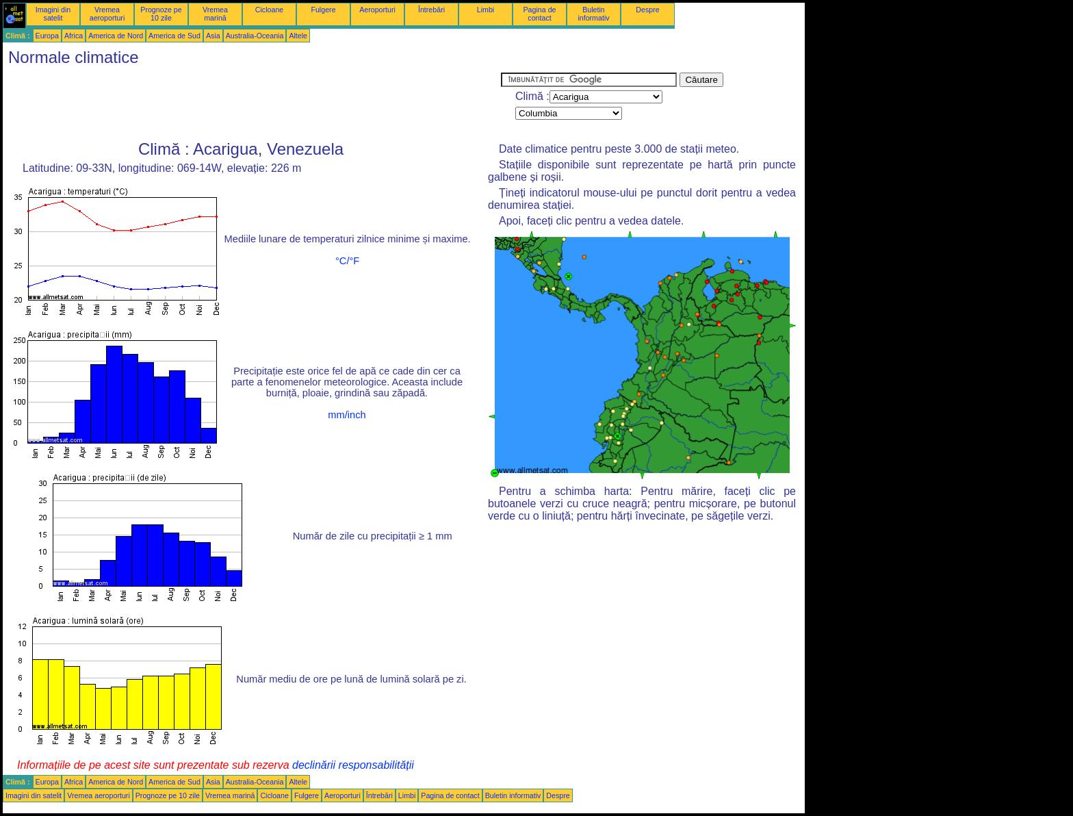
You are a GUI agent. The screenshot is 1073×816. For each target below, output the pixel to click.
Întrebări (431, 9)
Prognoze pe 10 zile (160, 13)
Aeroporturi (377, 9)
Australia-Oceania (255, 35)
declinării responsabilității (353, 765)
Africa (73, 35)
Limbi (485, 9)
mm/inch (346, 414)
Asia (213, 35)
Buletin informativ (593, 13)
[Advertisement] (252, 103)
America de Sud (174, 35)
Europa (47, 35)
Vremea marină (215, 13)
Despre (647, 9)
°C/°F (347, 260)
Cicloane (269, 9)
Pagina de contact (539, 13)
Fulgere (323, 9)
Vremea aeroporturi (107, 13)
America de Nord (115, 35)
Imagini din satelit (53, 13)
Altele (298, 35)
